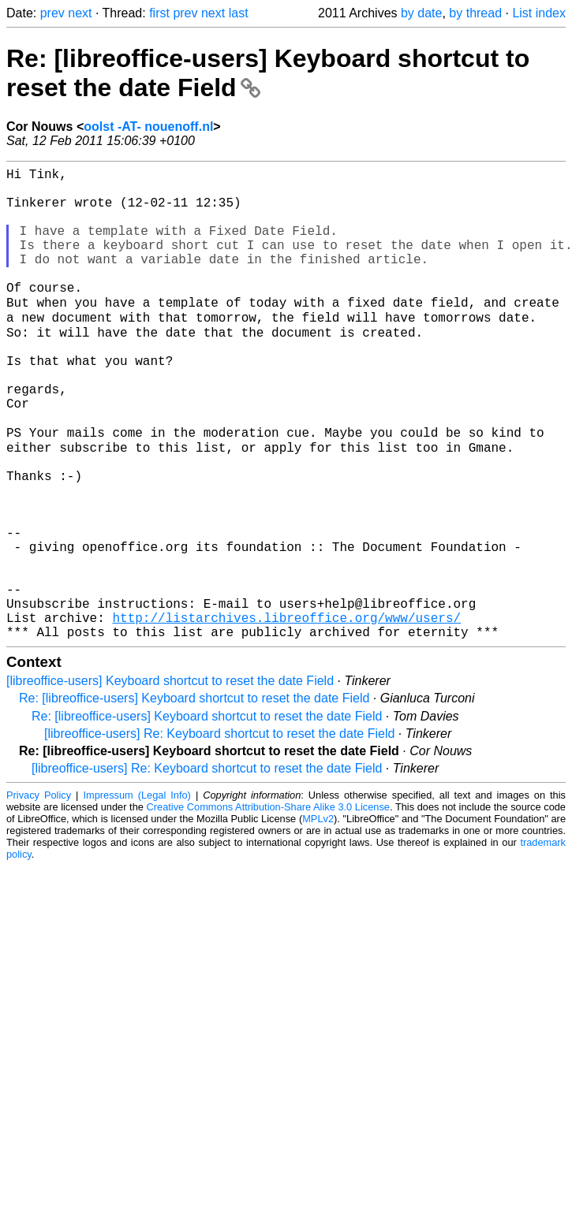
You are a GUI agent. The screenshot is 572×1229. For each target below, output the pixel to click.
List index (539, 13)
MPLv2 (318, 919)
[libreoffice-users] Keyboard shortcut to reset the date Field (170, 781)
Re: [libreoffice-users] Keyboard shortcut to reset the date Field (194, 798)
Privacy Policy (38, 895)
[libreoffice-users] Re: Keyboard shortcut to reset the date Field (219, 833)
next (80, 13)
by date (421, 13)
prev (52, 13)
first (159, 13)
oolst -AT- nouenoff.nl (148, 126)
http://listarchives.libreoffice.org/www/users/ (286, 714)
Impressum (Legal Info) (136, 895)
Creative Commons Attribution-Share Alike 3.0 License (268, 907)
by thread (475, 13)
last (239, 13)
